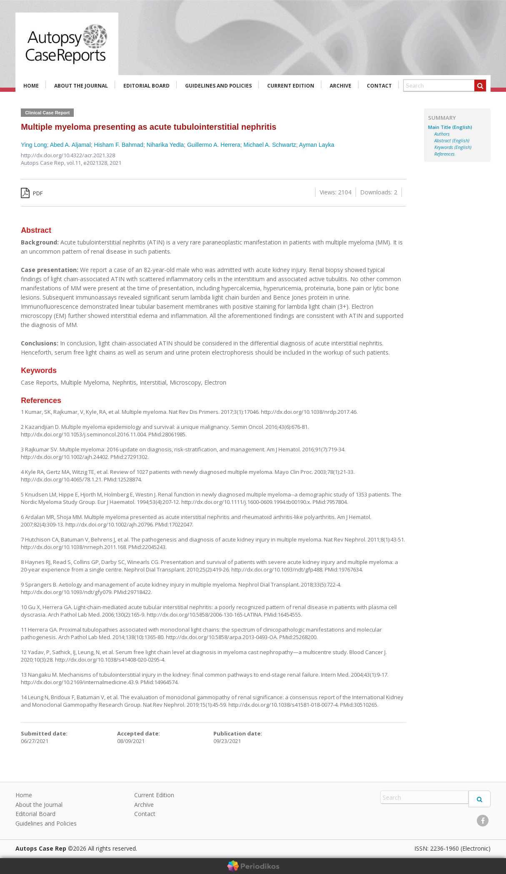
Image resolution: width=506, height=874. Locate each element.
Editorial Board (146, 85)
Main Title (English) (450, 127)
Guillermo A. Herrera (213, 144)
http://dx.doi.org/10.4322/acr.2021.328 (68, 155)
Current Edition (290, 85)
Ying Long (34, 144)
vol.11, (75, 162)
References (444, 154)
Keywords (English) (452, 147)
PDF (32, 193)
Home (31, 85)
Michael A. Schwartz (269, 144)
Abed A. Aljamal (70, 144)
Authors (442, 134)
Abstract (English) (451, 141)
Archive (340, 85)
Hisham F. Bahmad (118, 144)
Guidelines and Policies (218, 85)
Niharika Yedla (165, 144)
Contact (379, 85)
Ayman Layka (316, 144)
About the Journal (81, 85)
